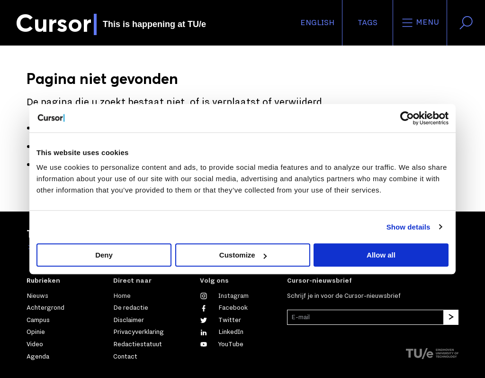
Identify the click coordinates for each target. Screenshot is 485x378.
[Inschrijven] (450, 317)
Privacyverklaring (138, 332)
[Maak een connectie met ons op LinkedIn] (221, 332)
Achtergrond (45, 308)
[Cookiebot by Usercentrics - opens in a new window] (407, 118)
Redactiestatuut (137, 344)
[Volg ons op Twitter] (220, 320)
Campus (38, 320)
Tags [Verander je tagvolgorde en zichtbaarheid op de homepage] (367, 23)
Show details (408, 227)
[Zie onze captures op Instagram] (224, 296)
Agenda (38, 356)
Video (35, 344)
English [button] (317, 23)
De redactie (130, 308)
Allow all (381, 255)
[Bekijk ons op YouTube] (221, 344)
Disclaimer (128, 320)
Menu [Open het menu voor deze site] (420, 22)
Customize (243, 255)
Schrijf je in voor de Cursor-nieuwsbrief (344, 296)
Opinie (36, 332)
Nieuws (37, 296)
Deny (104, 255)
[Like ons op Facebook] (224, 308)
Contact (125, 356)
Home (122, 296)
